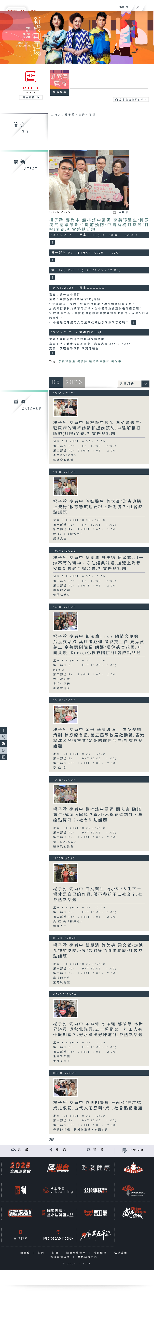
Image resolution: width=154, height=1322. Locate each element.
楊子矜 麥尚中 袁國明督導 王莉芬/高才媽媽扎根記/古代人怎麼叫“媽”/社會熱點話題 (98, 1105)
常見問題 (101, 1253)
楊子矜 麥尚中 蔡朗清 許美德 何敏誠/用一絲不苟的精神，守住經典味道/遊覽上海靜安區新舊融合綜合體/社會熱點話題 (98, 563)
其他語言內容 (88, 1257)
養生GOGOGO (64, 455)
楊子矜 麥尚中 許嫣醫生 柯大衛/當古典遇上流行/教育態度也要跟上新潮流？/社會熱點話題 (98, 507)
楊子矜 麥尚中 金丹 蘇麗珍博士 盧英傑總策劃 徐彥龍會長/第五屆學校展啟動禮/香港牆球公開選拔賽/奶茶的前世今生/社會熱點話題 (99, 738)
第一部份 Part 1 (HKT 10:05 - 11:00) (85, 446)
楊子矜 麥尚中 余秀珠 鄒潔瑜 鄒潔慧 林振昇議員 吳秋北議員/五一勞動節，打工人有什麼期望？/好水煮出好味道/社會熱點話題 (98, 1029)
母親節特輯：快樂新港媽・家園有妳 (81, 1129)
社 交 (61, 1149)
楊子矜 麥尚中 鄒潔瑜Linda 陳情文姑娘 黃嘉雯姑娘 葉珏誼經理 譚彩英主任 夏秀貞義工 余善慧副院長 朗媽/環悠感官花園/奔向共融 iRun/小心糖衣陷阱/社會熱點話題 (99, 644)
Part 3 (59, 670)
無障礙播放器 (61, 1257)
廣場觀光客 (61, 590)
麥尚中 (116, 361)
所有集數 (60, 92)
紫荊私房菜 (61, 595)
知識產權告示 (76, 1253)
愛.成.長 (60, 767)
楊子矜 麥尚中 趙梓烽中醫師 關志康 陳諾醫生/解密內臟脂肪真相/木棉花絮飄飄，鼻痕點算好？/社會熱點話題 (98, 815)
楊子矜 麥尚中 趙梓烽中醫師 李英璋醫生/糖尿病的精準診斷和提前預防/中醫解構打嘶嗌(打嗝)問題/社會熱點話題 (99, 225)
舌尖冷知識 (61, 679)
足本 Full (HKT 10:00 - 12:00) (80, 660)
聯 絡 (99, 1149)
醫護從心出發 (63, 460)
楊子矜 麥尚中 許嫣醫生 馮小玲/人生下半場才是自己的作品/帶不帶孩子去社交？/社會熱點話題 (98, 894)
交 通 (23, 1149)
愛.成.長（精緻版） (68, 534)
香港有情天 (61, 683)
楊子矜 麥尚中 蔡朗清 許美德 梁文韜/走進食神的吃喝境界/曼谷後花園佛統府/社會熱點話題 (98, 951)
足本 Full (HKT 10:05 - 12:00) (80, 441)
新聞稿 (26, 1253)
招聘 (42, 1253)
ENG (121, 7)
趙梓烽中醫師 (99, 361)
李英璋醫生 (67, 361)
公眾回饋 (136, 1150)
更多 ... (53, 1139)
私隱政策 (121, 1253)
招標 (56, 1253)
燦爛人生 (60, 538)
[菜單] (149, 6)
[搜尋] (137, 6)
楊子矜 (82, 361)
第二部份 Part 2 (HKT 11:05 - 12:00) (85, 450)
